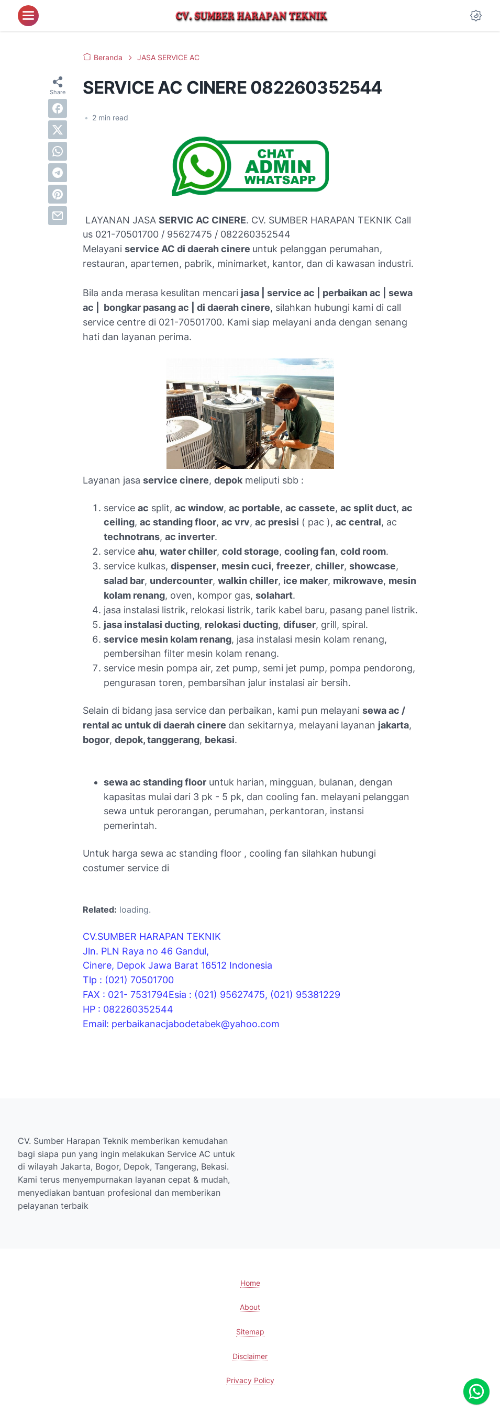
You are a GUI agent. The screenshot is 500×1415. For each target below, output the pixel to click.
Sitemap (250, 1331)
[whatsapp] (57, 151)
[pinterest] (57, 194)
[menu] (28, 15)
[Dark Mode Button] (476, 15)
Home (250, 1282)
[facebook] (57, 108)
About (250, 1306)
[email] (57, 215)
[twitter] (57, 129)
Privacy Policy (250, 1380)
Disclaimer (250, 1356)
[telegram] (57, 172)
